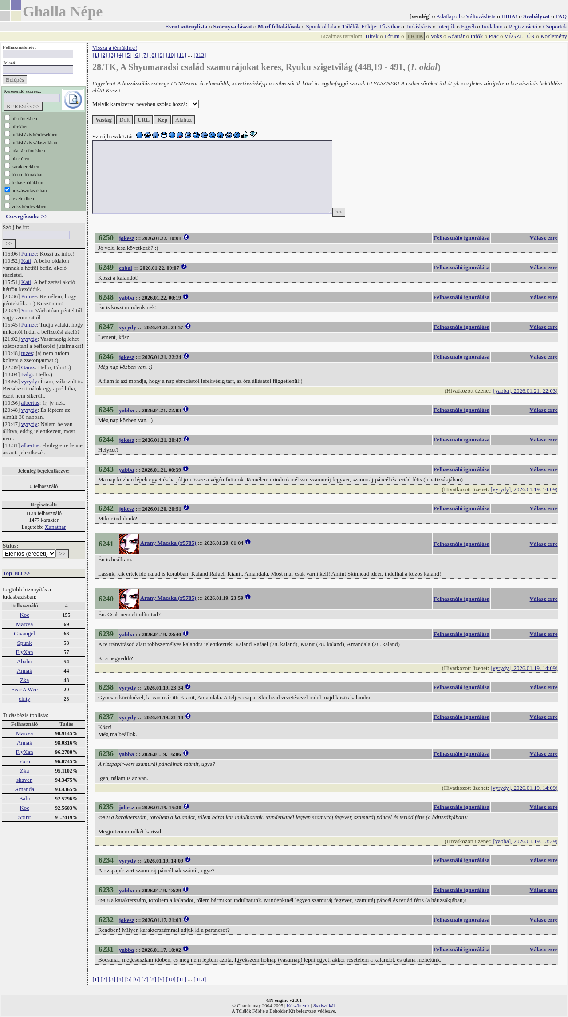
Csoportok (555, 26)
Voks (436, 36)
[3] (112, 54)
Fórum (392, 36)
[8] (153, 54)
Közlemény (553, 36)
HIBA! (509, 16)
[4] (120, 54)
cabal (125, 267)
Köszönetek (298, 1005)
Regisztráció (523, 26)
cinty (24, 698)
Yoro (26, 310)
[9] (161, 54)
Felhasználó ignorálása (461, 237)
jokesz (126, 238)
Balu (24, 798)
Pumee (29, 253)
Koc (24, 614)
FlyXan (24, 652)
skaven (24, 780)
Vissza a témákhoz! (114, 47)
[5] (128, 54)
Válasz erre (544, 237)
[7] (145, 54)
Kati (26, 260)
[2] (103, 54)
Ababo (24, 661)
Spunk (24, 642)
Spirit (24, 817)
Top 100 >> (16, 573)
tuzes (27, 353)
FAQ (561, 16)
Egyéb (468, 26)
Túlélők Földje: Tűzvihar (371, 26)
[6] (136, 54)
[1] (95, 54)
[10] (171, 54)
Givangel (24, 633)
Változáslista (481, 16)
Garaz (28, 367)
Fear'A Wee (24, 689)
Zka (24, 680)
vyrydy (29, 338)
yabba (126, 297)
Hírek (372, 36)
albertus (30, 402)
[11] (181, 54)
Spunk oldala (321, 26)
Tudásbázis (418, 26)
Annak (24, 670)
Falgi (27, 374)
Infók (476, 36)
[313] (199, 54)
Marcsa (24, 624)
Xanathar (55, 527)
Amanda (24, 789)
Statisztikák (324, 1005)
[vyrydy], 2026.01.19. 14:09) (524, 489)
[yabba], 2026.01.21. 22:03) (525, 390)
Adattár (456, 36)
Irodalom (492, 26)
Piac (493, 36)
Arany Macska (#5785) (168, 543)
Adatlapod (448, 16)
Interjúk (446, 26)
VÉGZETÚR (519, 36)
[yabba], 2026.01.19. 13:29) (525, 841)
